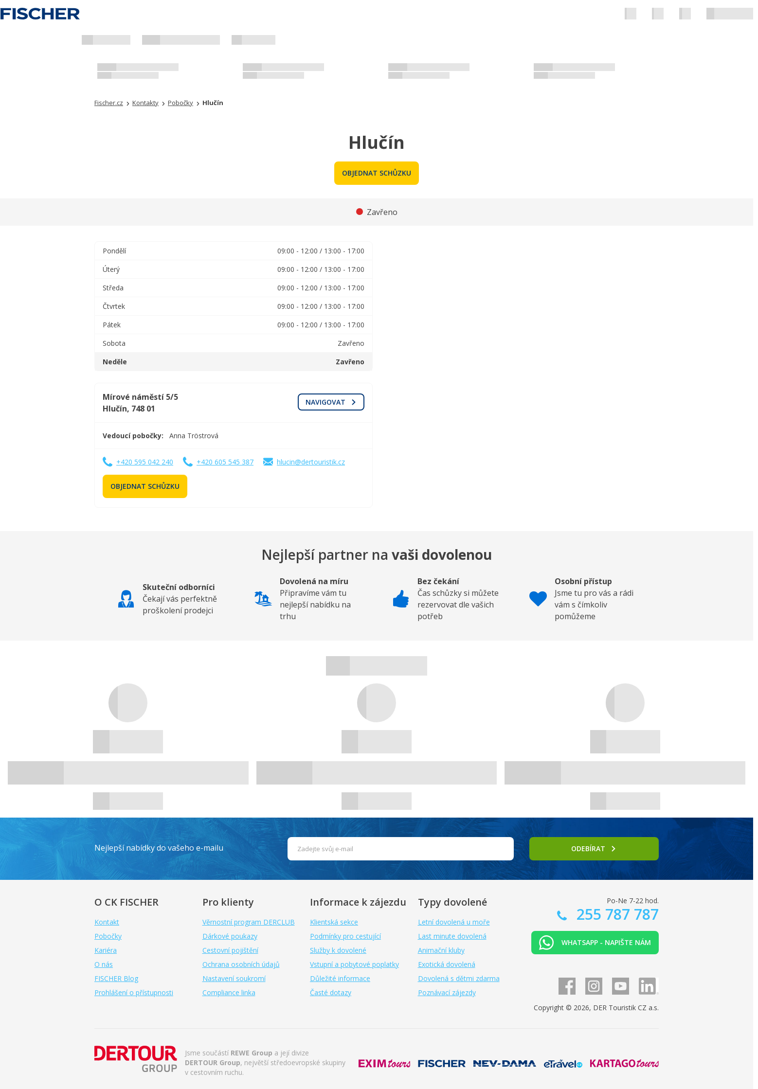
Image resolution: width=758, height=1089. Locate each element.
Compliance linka (228, 992)
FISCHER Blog (116, 978)
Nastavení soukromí (234, 978)
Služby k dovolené (338, 950)
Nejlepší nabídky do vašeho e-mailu (158, 847)
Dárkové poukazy (229, 936)
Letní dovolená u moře (454, 922)
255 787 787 (616, 914)
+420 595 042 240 (144, 461)
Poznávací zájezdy (447, 992)
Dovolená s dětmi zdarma (459, 978)
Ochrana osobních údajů (241, 964)
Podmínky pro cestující (345, 936)
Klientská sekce (334, 922)
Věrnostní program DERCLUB (248, 922)
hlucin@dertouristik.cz (311, 461)
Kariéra (105, 950)
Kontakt (106, 922)
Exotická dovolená (446, 964)
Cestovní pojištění (230, 950)
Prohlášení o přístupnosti (133, 992)
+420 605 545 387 (225, 461)
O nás (103, 964)
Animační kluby (441, 950)
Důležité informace (340, 978)
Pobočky (108, 936)
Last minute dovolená (452, 936)
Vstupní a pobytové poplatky (354, 964)
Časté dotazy (330, 992)
